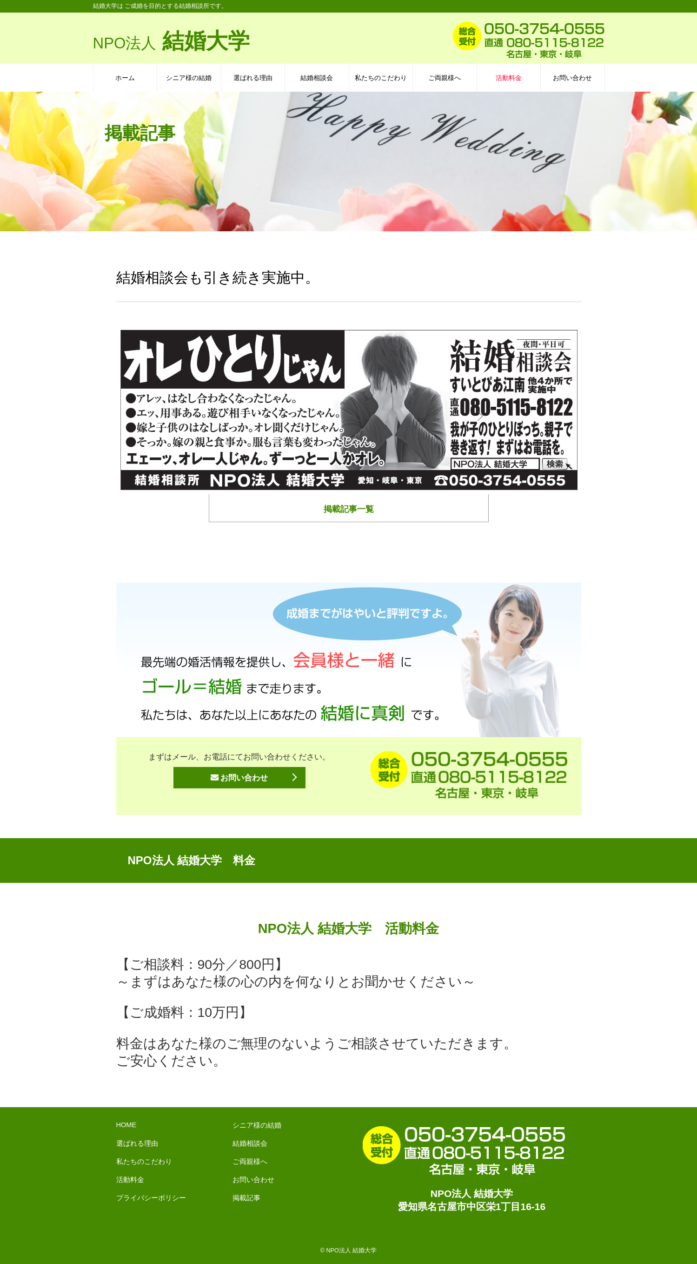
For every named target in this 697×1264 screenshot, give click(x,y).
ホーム (125, 77)
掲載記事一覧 (349, 509)
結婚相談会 (316, 77)
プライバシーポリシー (151, 1198)
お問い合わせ (572, 77)
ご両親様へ (444, 77)
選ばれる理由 (252, 77)
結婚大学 (171, 41)
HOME (126, 1125)
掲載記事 (246, 1198)
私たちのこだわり (381, 77)
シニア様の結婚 (189, 77)
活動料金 (509, 77)
